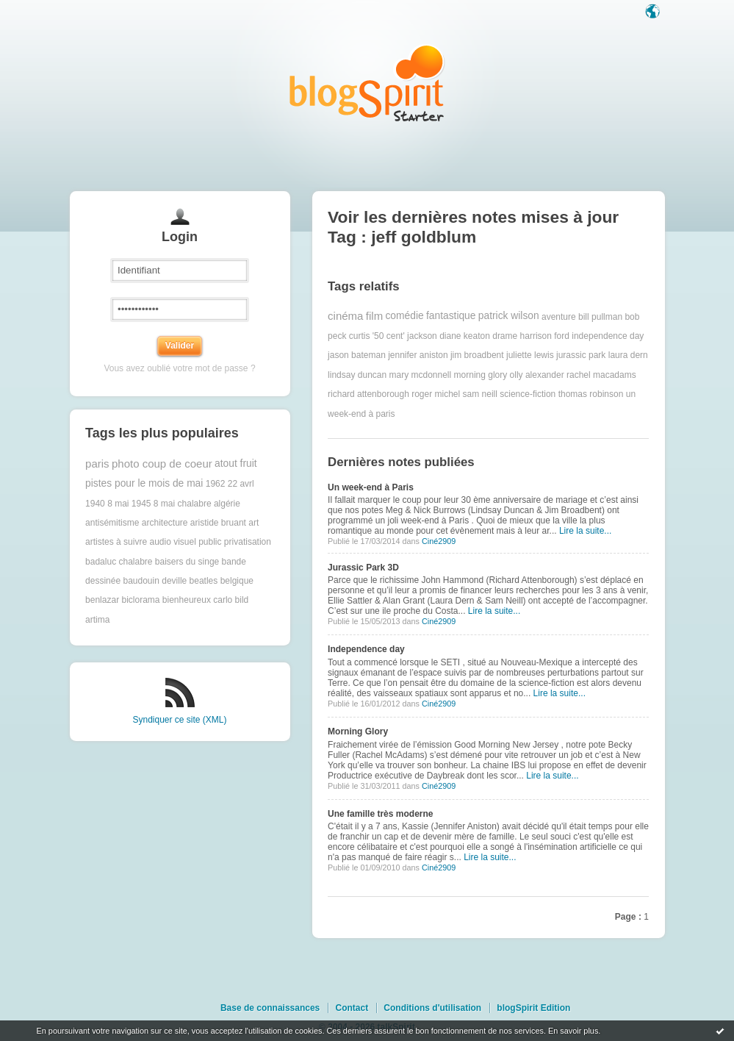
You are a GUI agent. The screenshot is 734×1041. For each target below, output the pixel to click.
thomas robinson (591, 394)
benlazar (102, 600)
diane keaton (464, 336)
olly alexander (537, 375)
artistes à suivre (116, 542)
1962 (216, 484)
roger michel (435, 394)
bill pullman (600, 316)
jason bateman (357, 355)
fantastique (451, 315)
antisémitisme (112, 523)
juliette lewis (530, 355)
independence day (608, 336)
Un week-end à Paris (371, 487)
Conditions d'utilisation (432, 1008)
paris (97, 463)
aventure (558, 316)
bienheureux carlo (197, 600)
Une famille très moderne (380, 814)
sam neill (480, 394)
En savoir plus (573, 1030)
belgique (236, 581)
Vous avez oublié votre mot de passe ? (179, 368)
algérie (227, 503)
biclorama (140, 600)
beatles (204, 581)
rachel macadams (601, 375)
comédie (404, 315)
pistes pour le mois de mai (144, 483)
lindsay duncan (357, 375)
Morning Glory (358, 731)
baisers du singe (187, 562)
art (253, 523)
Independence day (366, 649)
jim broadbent (477, 355)
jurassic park (580, 355)
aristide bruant (218, 523)
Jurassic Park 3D (363, 567)
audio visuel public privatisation (209, 542)
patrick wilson (508, 315)
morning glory (481, 375)
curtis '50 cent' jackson (393, 336)
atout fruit (236, 463)
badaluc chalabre (118, 562)
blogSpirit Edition (533, 1008)
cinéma (345, 316)
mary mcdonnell (420, 375)
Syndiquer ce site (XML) (179, 720)
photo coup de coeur (162, 463)
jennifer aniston (417, 355)
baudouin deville (155, 581)
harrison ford (544, 336)
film (374, 316)
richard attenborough (368, 394)
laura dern (628, 355)
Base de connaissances (270, 1008)
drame (504, 336)
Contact (351, 1008)
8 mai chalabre (183, 503)
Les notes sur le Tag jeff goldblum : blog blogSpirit (367, 82)
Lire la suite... (585, 531)
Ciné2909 (439, 541)
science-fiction (527, 394)
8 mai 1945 (129, 503)
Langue (654, 12)
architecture (165, 523)
